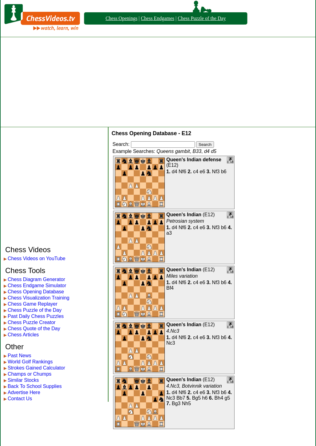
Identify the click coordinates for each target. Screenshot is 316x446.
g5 (227, 398)
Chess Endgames (157, 18)
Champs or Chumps (29, 374)
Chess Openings (121, 18)
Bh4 (219, 398)
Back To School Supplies (35, 386)
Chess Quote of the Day (34, 328)
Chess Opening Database (36, 291)
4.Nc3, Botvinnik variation (194, 386)
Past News (19, 355)
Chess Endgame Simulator (37, 285)
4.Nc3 (172, 331)
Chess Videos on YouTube (36, 258)
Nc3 (170, 343)
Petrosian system (185, 221)
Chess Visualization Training (38, 297)
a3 (169, 233)
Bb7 (180, 398)
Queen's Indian (183, 214)
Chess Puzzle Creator (32, 322)
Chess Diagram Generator (36, 279)
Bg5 (196, 398)
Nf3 (216, 171)
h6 (205, 398)
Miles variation (182, 276)
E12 (172, 165)
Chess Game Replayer (32, 304)
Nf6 (182, 171)
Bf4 (170, 288)
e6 (202, 171)
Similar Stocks (23, 380)
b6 (224, 171)
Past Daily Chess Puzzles (36, 316)
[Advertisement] (158, 82)
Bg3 (176, 403)
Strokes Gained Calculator (36, 367)
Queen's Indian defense (193, 159)
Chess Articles (23, 334)
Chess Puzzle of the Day (202, 18)
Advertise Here (24, 392)
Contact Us (20, 398)
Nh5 (186, 403)
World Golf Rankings (30, 361)
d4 (174, 171)
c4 (195, 171)
